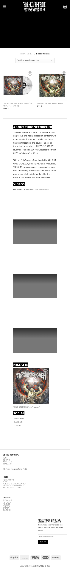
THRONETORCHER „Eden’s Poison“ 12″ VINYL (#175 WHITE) (17, 104)
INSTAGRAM (19, 418)
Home (5, 458)
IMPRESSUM (7, 464)
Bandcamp (7, 510)
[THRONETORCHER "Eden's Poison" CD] (52, 85)
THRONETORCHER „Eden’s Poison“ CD (51, 104)
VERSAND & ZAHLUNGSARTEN (14, 484)
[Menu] (4, 6)
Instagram (7, 500)
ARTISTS (30, 54)
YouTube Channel (42, 189)
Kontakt (6, 460)
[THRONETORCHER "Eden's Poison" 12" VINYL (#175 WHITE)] (18, 85)
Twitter (6, 506)
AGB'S (5, 482)
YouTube (6, 504)
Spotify (6, 508)
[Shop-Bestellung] (34, 60)
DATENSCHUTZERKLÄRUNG (13, 486)
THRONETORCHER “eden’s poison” (26, 407)
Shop (23, 54)
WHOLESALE (7, 462)
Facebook (7, 502)
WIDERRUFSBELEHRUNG (12, 488)
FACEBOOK (18, 422)
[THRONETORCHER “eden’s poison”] (31, 386)
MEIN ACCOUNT (9, 480)
